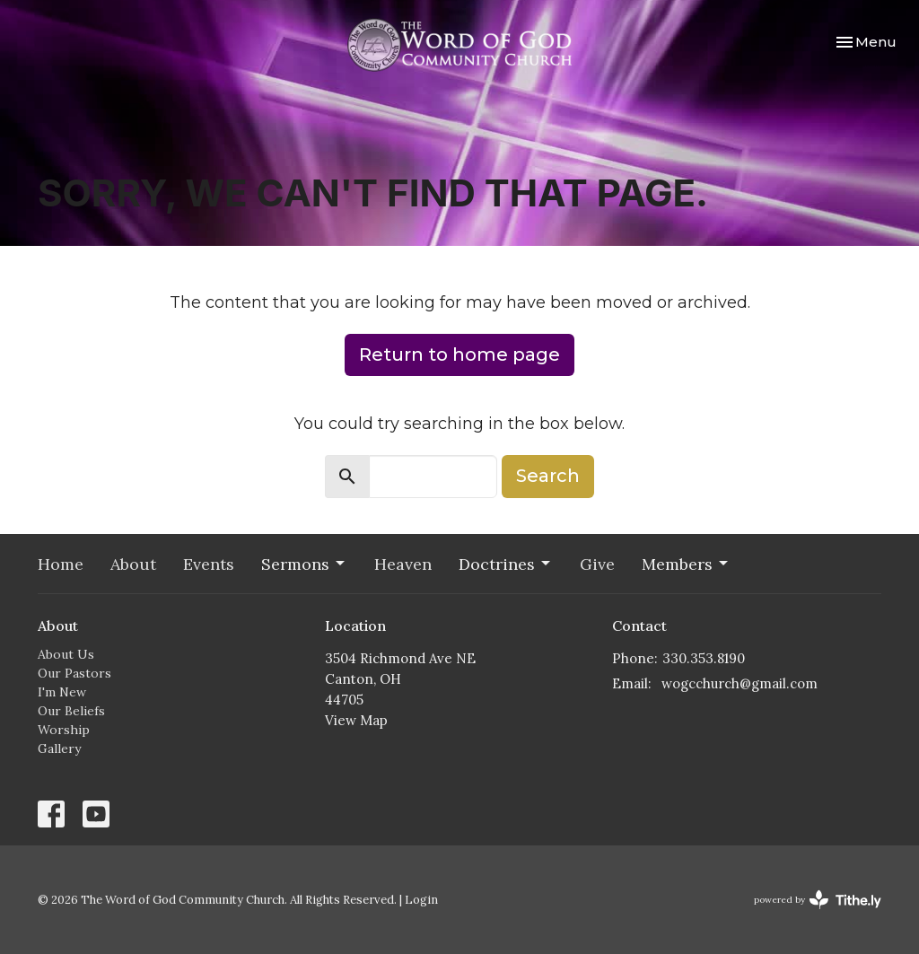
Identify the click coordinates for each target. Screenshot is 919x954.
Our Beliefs (71, 711)
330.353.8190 (703, 658)
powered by (817, 899)
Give (597, 564)
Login (421, 899)
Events (208, 564)
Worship (64, 730)
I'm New (62, 692)
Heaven (403, 564)
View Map (356, 720)
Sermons (304, 564)
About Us (66, 654)
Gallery (59, 748)
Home (60, 564)
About (133, 564)
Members (686, 564)
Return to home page (459, 354)
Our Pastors (74, 673)
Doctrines (506, 564)
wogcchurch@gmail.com (739, 683)
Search (548, 475)
